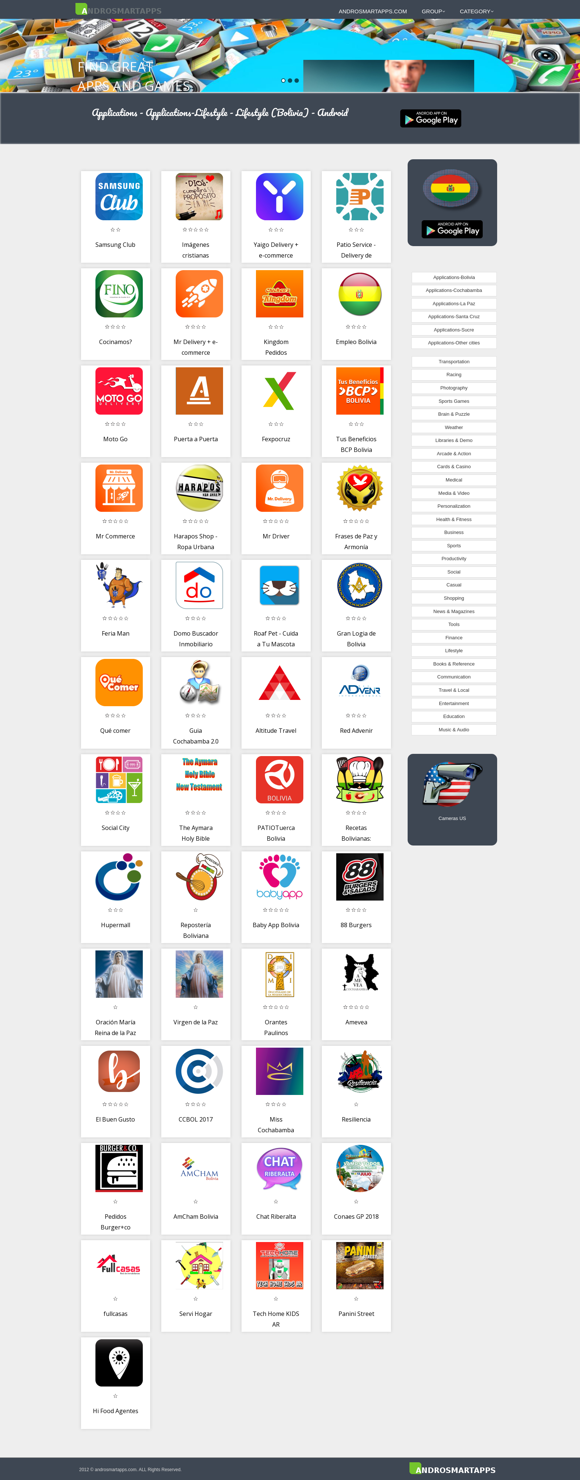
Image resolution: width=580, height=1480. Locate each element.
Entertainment (454, 703)
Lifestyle (454, 650)
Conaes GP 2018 (356, 1216)
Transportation (454, 361)
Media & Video (453, 493)
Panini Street (356, 1314)
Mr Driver (276, 536)
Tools (453, 624)
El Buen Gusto (115, 1119)
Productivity (454, 558)
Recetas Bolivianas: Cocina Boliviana (356, 839)
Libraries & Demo (453, 440)
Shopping (454, 598)
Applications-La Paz (454, 303)
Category (477, 11)
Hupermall (115, 925)
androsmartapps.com (373, 11)
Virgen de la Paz (195, 1022)
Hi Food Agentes (115, 1411)
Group (433, 11)
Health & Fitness (454, 519)
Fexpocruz (276, 439)
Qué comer (115, 731)
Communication (454, 677)
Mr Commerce (115, 536)
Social (454, 572)
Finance (453, 637)
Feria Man (115, 633)
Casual (453, 585)
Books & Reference (454, 664)
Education (454, 716)
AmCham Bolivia (195, 1216)
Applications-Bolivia (454, 277)
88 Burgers (356, 925)
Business (454, 532)
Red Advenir (356, 731)
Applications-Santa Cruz (454, 316)
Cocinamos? (115, 342)
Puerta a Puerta (196, 439)
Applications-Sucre (454, 330)
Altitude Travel (276, 731)
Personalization (454, 506)
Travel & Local (454, 690)
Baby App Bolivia (276, 925)
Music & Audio (454, 729)
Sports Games (454, 401)
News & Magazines (454, 611)
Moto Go (115, 439)
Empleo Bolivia (356, 342)
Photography (454, 388)
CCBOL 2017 (196, 1119)
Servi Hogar (195, 1314)
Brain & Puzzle (454, 414)
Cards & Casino (454, 466)
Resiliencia (356, 1119)
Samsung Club (115, 245)
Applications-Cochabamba (454, 290)
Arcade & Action (454, 453)
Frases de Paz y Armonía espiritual (356, 547)
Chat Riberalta (276, 1216)
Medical (454, 480)
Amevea (356, 1022)
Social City (115, 828)
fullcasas (116, 1314)
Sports (454, 545)
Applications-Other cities (454, 343)
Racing (453, 374)
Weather (454, 427)
